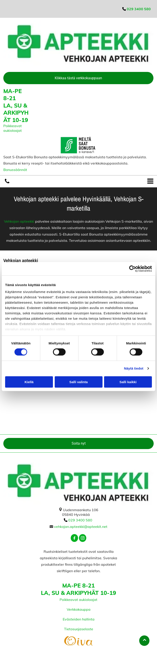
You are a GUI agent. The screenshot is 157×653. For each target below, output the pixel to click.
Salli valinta (78, 382)
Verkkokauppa (79, 609)
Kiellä (28, 382)
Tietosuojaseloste (78, 629)
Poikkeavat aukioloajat (12, 128)
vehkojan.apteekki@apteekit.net (80, 526)
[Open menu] (150, 181)
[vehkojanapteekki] (7, 183)
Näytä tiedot (133, 368)
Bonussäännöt (15, 169)
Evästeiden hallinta (79, 619)
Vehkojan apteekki (19, 221)
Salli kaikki (128, 382)
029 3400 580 (80, 520)
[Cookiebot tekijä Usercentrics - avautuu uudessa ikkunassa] (132, 268)
